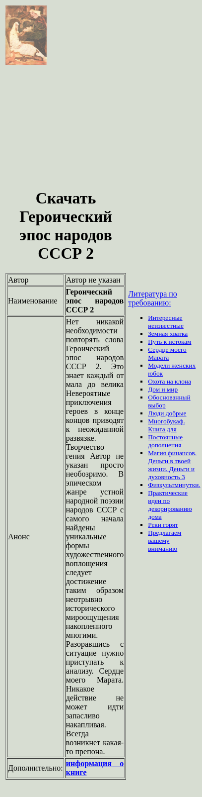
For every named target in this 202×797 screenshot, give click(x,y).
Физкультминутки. (174, 485)
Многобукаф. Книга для (166, 425)
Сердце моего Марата (167, 353)
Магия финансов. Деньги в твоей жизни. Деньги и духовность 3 (172, 465)
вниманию (162, 548)
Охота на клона (169, 381)
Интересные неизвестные (166, 321)
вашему (158, 540)
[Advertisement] (65, 128)
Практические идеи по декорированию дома (170, 504)
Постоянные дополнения (165, 441)
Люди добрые (167, 413)
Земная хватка (168, 333)
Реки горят (163, 524)
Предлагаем (164, 532)
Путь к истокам (169, 341)
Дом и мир (163, 389)
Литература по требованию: (152, 298)
